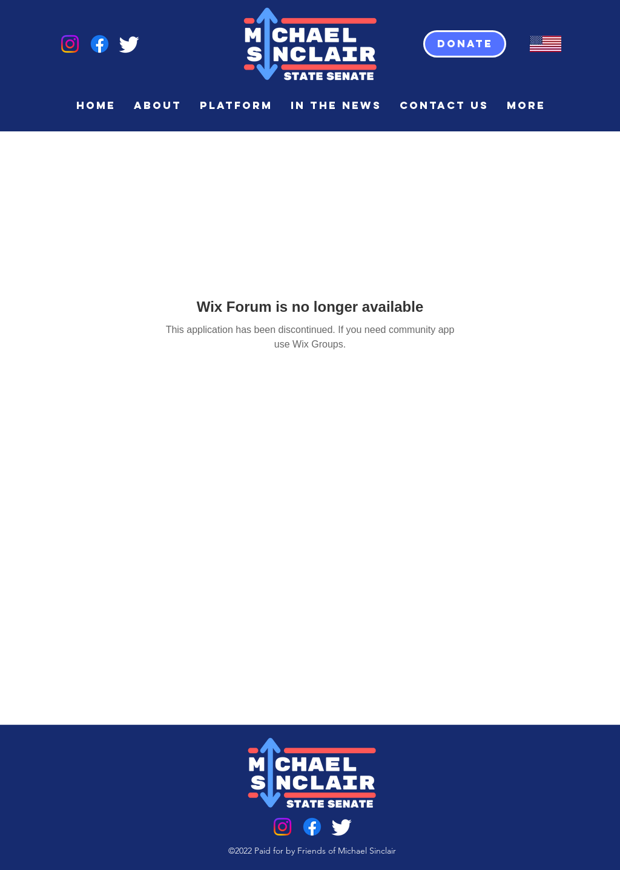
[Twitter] (129, 44)
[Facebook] (99, 44)
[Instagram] (70, 44)
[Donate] (464, 44)
